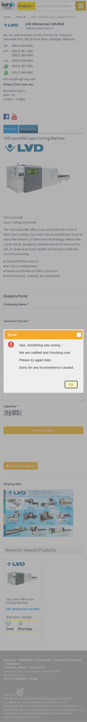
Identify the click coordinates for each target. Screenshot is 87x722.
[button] (79, 334)
